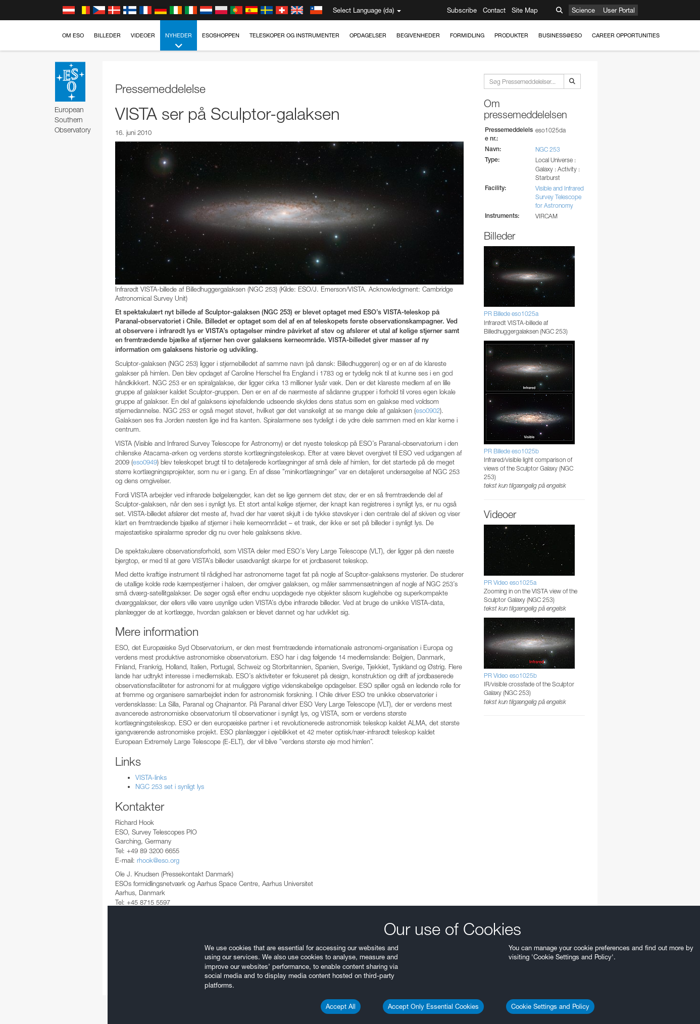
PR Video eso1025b (510, 675)
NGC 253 (547, 149)
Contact (494, 10)
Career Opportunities (626, 35)
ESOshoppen (220, 35)
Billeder (107, 35)
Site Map (525, 10)
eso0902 (428, 410)
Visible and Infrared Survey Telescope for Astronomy (559, 196)
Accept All (341, 1006)
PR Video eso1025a (510, 582)
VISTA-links (151, 777)
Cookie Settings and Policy (550, 1006)
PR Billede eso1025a (511, 313)
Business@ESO (560, 35)
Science (583, 10)
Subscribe (462, 10)
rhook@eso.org (158, 860)
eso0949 (145, 462)
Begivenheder (418, 35)
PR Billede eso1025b (511, 451)
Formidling (467, 35)
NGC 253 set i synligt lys (169, 786)
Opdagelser (367, 35)
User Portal (619, 10)
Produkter (511, 35)
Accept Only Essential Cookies (433, 1006)
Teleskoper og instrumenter (294, 35)
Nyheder (178, 41)
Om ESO (73, 35)
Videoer (143, 35)
